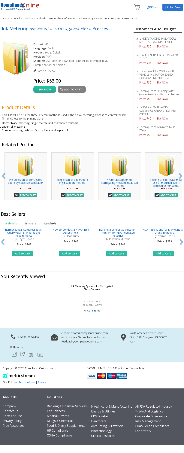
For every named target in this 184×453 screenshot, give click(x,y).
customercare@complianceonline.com (84, 333)
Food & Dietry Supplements (66, 426)
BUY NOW (163, 46)
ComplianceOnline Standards (29, 18)
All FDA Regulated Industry (154, 406)
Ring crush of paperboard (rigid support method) (72, 181)
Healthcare (99, 421)
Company (9, 406)
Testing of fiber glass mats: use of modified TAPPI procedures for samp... (166, 182)
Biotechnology (101, 431)
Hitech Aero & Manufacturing (111, 406)
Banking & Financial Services (67, 406)
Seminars (30, 223)
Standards (49, 223)
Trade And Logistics (149, 411)
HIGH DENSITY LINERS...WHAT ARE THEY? (159, 56)
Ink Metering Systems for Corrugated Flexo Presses (92, 287)
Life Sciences (56, 411)
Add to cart (73, 89)
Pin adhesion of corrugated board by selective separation (26, 181)
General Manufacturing (62, 18)
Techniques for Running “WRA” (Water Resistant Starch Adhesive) (159, 92)
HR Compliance (57, 430)
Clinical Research (103, 436)
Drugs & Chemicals (60, 421)
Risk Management (148, 421)
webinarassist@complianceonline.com (84, 337)
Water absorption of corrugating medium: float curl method (119, 182)
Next (180, 176)
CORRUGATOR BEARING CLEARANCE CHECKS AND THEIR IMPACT (158, 110)
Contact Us (10, 411)
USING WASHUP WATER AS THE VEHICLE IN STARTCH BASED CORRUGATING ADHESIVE (157, 74)
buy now (44, 89)
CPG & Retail (99, 416)
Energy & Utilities (103, 411)
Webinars (11, 223)
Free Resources (13, 426)
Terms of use (27, 382)
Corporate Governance (151, 416)
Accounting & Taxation (107, 426)
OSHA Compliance (59, 435)
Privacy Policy (12, 421)
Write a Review (46, 71)
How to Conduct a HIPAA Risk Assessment (71, 231)
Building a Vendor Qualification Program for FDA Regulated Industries (117, 232)
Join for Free (173, 7)
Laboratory (143, 431)
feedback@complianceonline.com (81, 341)
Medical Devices (58, 416)
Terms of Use (12, 416)
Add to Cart (28, 195)
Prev (3, 176)
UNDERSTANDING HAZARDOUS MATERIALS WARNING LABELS (158, 40)
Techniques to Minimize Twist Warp (157, 128)
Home (6, 18)
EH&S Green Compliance (152, 426)
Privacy (42, 382)
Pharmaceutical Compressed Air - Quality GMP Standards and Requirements (24, 232)
